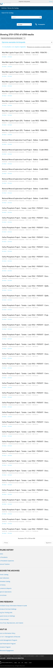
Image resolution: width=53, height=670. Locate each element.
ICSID (30, 662)
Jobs (37, 656)
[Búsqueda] (40, 17)
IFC (22, 662)
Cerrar (50, 1)
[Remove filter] (24, 38)
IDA (19, 662)
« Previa (6, 542)
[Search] (26, 17)
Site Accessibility (17, 656)
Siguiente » (49, 542)
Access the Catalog (13, 8)
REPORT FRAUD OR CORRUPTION (15, 658)
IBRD (15, 662)
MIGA (26, 662)
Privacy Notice (7, 656)
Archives (4, 8)
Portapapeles (38, 24)
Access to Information (28, 656)
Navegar (24, 24)
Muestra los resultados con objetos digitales (39, 47)
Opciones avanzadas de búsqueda (13, 42)
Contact (42, 656)
